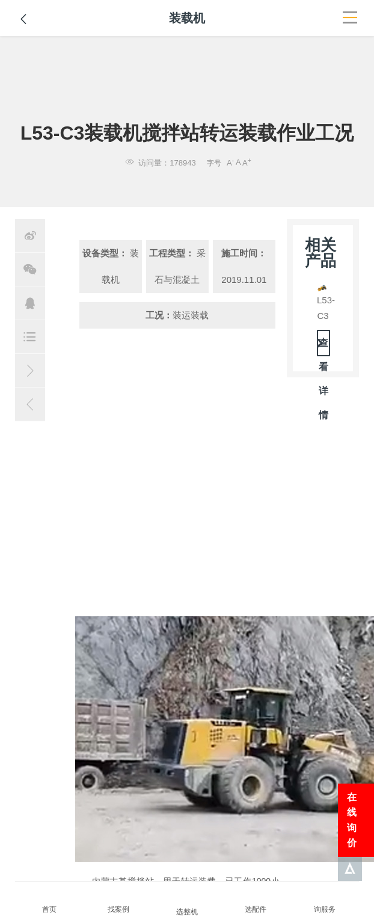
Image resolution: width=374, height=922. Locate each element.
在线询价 (352, 820)
